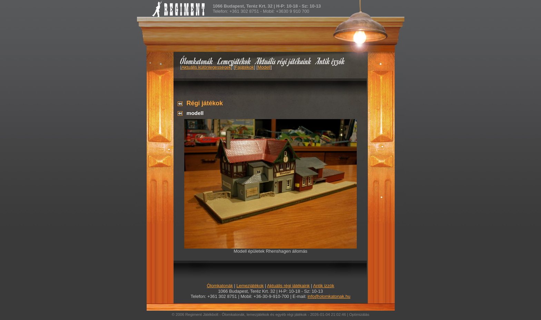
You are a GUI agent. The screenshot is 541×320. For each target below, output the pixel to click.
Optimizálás (359, 314)
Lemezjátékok (234, 61)
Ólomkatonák (196, 61)
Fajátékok (244, 67)
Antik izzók (330, 61)
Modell (264, 67)
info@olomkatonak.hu (328, 296)
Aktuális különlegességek (206, 67)
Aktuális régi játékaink (283, 61)
